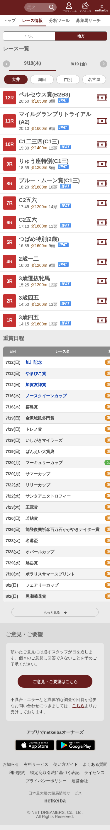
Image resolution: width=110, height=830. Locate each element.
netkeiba (55, 800)
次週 (103, 63)
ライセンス (94, 772)
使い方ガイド (65, 764)
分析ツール (59, 20)
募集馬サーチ (88, 20)
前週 (6, 63)
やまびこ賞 (36, 373)
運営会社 (80, 780)
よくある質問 (95, 764)
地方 (81, 36)
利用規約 (17, 772)
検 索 (52, 7)
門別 (68, 79)
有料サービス (36, 764)
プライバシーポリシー (46, 780)
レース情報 (32, 20)
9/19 (79, 64)
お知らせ (11, 764)
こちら (78, 705)
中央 (29, 36)
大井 (16, 79)
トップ (9, 20)
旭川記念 (34, 362)
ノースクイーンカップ (46, 395)
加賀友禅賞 (36, 384)
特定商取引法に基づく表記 (54, 772)
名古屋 (94, 79)
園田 (42, 79)
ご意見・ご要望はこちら (55, 681)
